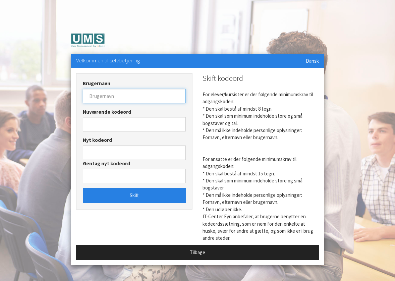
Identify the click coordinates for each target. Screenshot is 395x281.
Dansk (312, 61)
